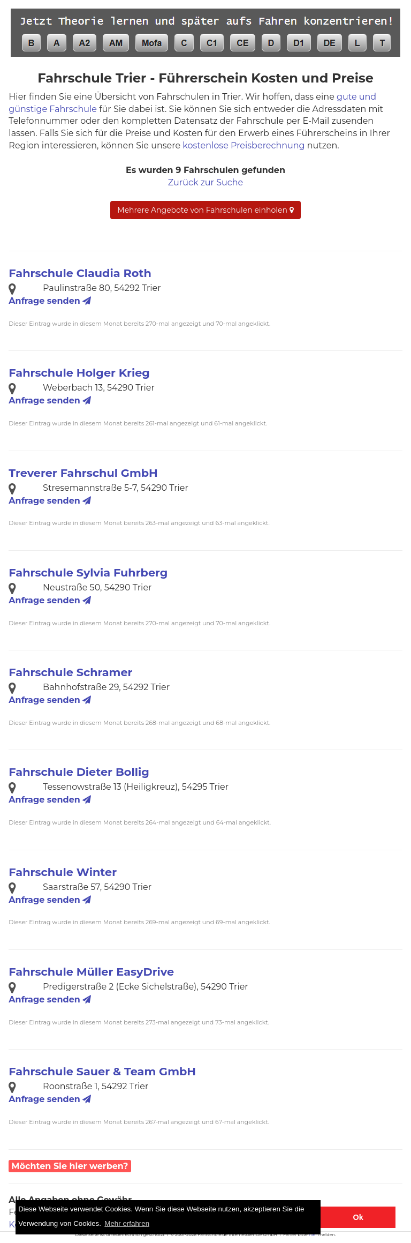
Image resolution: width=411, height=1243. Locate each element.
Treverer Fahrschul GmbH (83, 473)
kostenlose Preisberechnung (243, 145)
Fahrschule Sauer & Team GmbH (102, 1071)
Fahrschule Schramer (70, 672)
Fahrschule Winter (63, 872)
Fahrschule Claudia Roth (80, 273)
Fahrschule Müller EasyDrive (91, 971)
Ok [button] (358, 1217)
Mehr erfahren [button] (126, 1223)
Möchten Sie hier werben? (69, 1166)
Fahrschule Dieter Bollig (79, 771)
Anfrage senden (50, 301)
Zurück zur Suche (205, 182)
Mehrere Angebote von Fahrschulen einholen (205, 210)
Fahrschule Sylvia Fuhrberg (88, 572)
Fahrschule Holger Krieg (79, 372)
